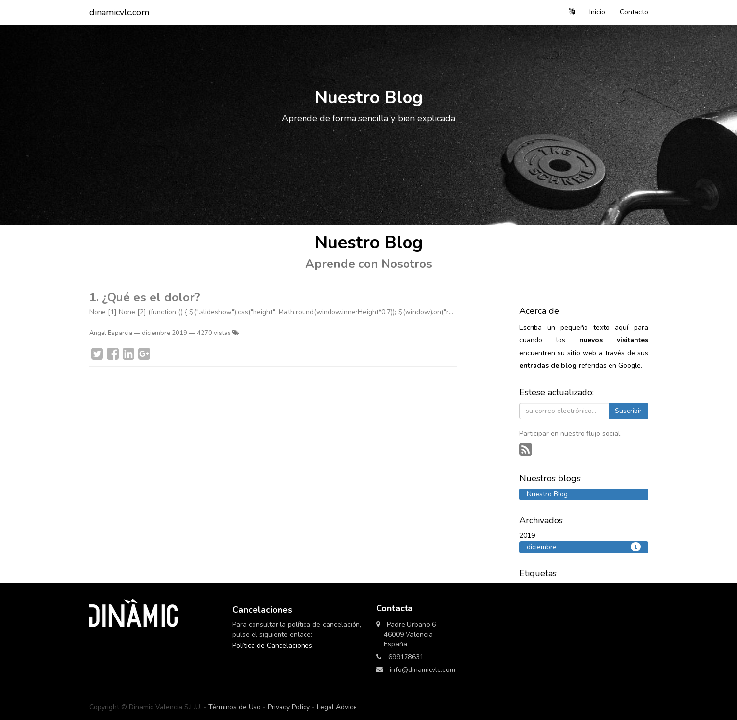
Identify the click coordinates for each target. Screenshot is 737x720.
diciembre (584, 547)
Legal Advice (337, 707)
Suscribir (628, 410)
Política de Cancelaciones (272, 645)
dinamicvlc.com (119, 12)
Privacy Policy (289, 707)
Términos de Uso (234, 707)
